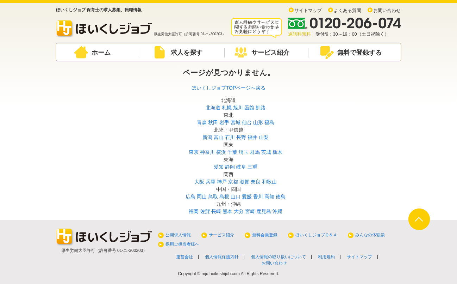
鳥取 (213, 196)
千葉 (232, 152)
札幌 (227, 107)
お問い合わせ (387, 10)
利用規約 (326, 257)
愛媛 (247, 196)
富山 (219, 137)
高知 (269, 196)
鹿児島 (263, 211)
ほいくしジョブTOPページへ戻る (229, 88)
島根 (224, 196)
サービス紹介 (270, 52)
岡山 (202, 196)
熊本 (227, 211)
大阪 (199, 182)
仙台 (247, 122)
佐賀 (205, 211)
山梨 (264, 137)
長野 (241, 137)
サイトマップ (308, 10)
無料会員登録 (264, 234)
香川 (258, 196)
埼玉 (244, 152)
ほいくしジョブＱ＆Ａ (316, 234)
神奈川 (207, 152)
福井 (252, 137)
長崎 (216, 211)
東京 (194, 152)
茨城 (266, 152)
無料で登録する (359, 52)
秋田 (213, 122)
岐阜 (241, 167)
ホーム (101, 52)
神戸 (222, 182)
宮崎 (250, 211)
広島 (190, 196)
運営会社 (184, 257)
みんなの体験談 (370, 234)
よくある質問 (347, 10)
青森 (202, 122)
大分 (239, 211)
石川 (230, 137)
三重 (252, 167)
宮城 (235, 122)
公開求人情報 (178, 234)
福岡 (194, 211)
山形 (258, 122)
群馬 (255, 152)
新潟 (207, 137)
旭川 (238, 107)
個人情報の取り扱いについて (278, 257)
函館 (249, 107)
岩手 (224, 122)
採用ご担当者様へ (182, 244)
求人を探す (186, 52)
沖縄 (277, 211)
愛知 (219, 167)
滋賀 (244, 182)
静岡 (230, 167)
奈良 (256, 182)
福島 (269, 122)
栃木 (277, 152)
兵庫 (210, 182)
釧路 (260, 107)
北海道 (213, 107)
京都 (233, 182)
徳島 (281, 196)
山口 (235, 196)
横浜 (221, 152)
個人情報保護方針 (222, 257)
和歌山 (269, 182)
